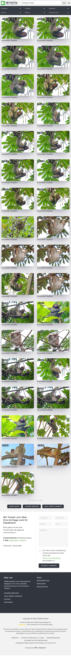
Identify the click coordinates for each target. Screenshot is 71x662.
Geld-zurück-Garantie (53, 506)
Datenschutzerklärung (51, 558)
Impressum (15, 638)
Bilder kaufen (14, 506)
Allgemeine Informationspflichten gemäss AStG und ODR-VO (36, 643)
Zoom (5, 19)
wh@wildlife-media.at (17, 540)
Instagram (8, 602)
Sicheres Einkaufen (32, 506)
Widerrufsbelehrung (53, 638)
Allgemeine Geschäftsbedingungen (35, 640)
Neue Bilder (41, 584)
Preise (39, 578)
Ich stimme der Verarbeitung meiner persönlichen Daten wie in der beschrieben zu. (54, 555)
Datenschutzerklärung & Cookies (32, 638)
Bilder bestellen (43, 581)
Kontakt (7, 599)
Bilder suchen (42, 587)
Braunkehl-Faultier (9, 41)
